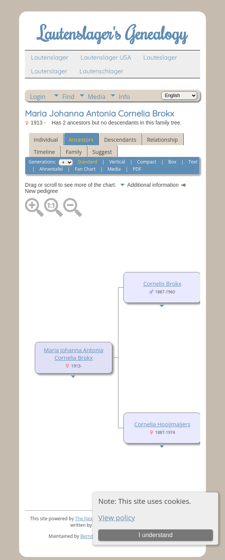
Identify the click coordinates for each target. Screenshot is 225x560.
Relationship (162, 139)
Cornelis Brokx (162, 283)
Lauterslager (49, 71)
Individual (46, 139)
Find (68, 96)
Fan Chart (85, 169)
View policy (116, 517)
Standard (87, 162)
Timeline (44, 151)
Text (192, 162)
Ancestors (81, 139)
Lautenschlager (101, 71)
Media (96, 96)
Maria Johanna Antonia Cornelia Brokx (74, 353)
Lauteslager (160, 57)
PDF (137, 169)
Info (124, 96)
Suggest (102, 151)
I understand (156, 535)
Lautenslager (49, 57)
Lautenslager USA (106, 57)
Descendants (120, 139)
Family (74, 151)
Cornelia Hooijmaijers (162, 424)
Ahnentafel (51, 169)
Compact (146, 162)
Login (37, 96)
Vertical (117, 162)
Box (172, 162)
